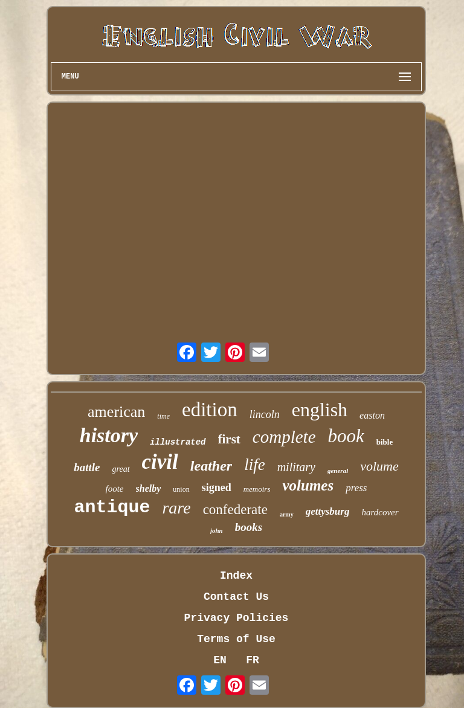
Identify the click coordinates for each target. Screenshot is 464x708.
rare (176, 507)
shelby (148, 488)
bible (384, 441)
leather (211, 466)
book (346, 435)
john (216, 530)
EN (220, 660)
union (181, 489)
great (121, 469)
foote (115, 489)
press (356, 488)
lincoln (265, 414)
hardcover (379, 512)
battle (87, 467)
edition (209, 409)
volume (379, 466)
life (254, 464)
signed (216, 487)
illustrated (177, 442)
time (163, 416)
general (337, 470)
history (109, 435)
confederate (235, 509)
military (296, 467)
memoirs (257, 489)
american (116, 411)
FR (252, 660)
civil (160, 462)
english (319, 409)
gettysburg (328, 511)
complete (284, 436)
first (229, 439)
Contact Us (236, 597)
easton (372, 415)
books (248, 527)
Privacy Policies (236, 618)
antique (112, 507)
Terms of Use (236, 639)
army (287, 514)
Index (236, 576)
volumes (308, 485)
